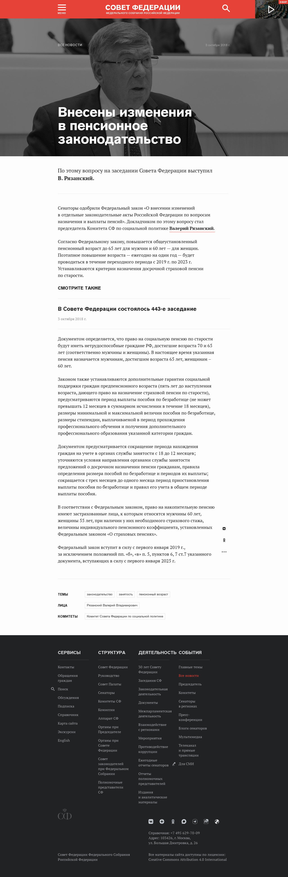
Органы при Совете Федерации (108, 745)
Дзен (162, 821)
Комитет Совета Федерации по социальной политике (125, 616)
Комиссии (106, 709)
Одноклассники (224, 540)
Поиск (63, 689)
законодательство (99, 594)
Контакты (66, 667)
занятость (126, 594)
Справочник (68, 714)
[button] (61, 9)
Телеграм (195, 821)
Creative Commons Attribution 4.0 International (187, 859)
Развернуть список (224, 552)
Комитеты (187, 692)
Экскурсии (67, 732)
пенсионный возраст (153, 594)
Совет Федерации (113, 667)
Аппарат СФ (108, 718)
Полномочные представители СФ (110, 787)
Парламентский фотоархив (217, 821)
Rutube (206, 821)
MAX (184, 821)
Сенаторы (106, 692)
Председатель (190, 684)
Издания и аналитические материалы (152, 797)
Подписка (66, 706)
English (64, 740)
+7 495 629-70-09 (185, 833)
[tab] (224, 542)
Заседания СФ (150, 680)
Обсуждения (68, 697)
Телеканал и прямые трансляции (189, 750)
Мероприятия (150, 738)
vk (150, 821)
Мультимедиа (190, 736)
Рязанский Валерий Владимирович (112, 605)
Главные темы (190, 667)
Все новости (70, 45)
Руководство (108, 675)
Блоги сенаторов (193, 728)
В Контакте (224, 528)
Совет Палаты (109, 684)
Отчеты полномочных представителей (151, 778)
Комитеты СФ (109, 701)
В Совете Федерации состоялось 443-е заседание (127, 309)
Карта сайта (68, 723)
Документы (148, 702)
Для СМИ (186, 763)
